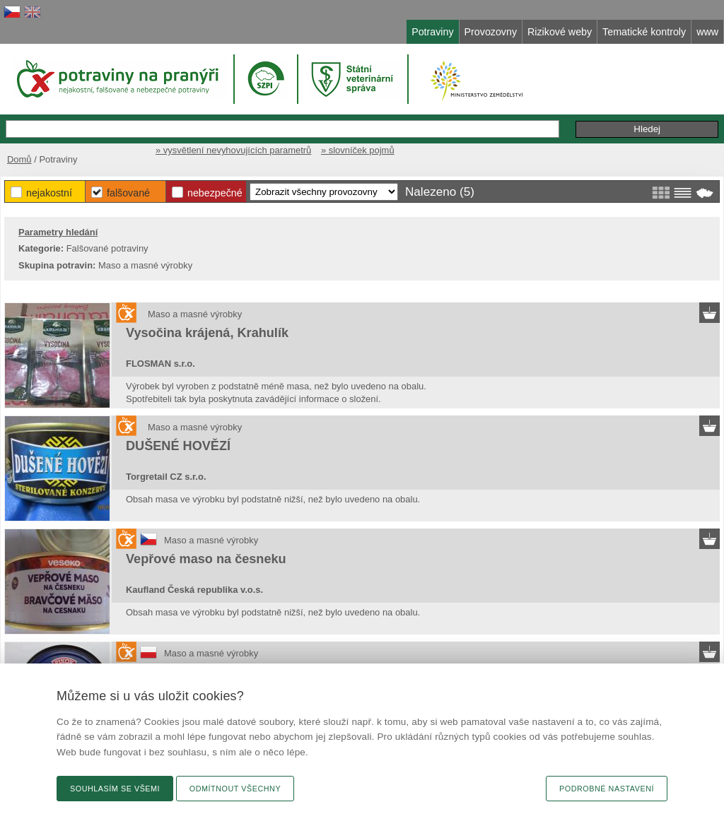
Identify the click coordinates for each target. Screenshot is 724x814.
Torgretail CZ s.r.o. (166, 476)
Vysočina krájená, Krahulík (207, 333)
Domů (19, 159)
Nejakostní (49, 193)
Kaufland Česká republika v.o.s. (194, 589)
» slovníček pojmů (358, 150)
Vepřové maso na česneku (206, 559)
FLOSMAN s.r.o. (160, 363)
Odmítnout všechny (235, 788)
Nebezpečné (215, 193)
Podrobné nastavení (606, 788)
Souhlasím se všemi (115, 788)
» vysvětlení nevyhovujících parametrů (233, 150)
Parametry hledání (58, 232)
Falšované (128, 193)
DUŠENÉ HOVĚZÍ (178, 446)
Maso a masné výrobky (195, 314)
